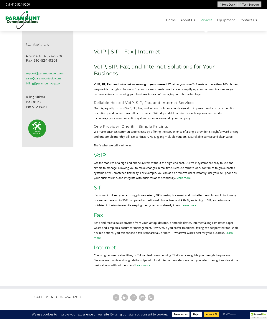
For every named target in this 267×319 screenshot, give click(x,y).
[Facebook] (116, 297)
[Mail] (142, 297)
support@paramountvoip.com (45, 73)
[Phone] (151, 297)
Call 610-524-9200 (18, 4)
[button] (258, 315)
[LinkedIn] (124, 297)
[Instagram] (133, 297)
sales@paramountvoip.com (43, 78)
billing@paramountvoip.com (44, 83)
